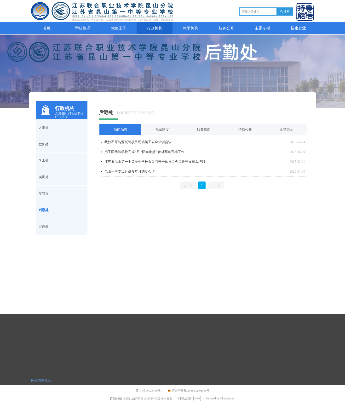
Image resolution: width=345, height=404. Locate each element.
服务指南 (203, 129)
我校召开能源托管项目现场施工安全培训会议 (138, 142)
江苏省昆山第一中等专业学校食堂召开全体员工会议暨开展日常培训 (154, 162)
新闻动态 (120, 129)
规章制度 (162, 129)
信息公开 (245, 129)
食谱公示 (286, 129)
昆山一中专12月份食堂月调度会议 (129, 171)
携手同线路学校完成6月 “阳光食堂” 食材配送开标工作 (144, 152)
